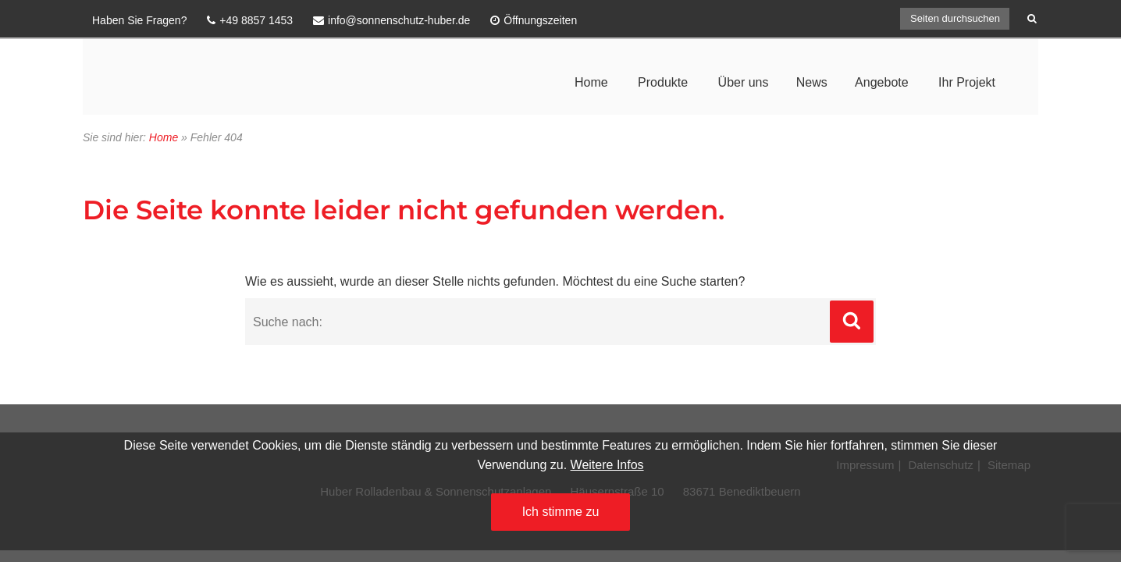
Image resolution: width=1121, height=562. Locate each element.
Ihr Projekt (966, 82)
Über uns (743, 82)
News (811, 82)
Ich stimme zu (561, 511)
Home (591, 82)
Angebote (882, 82)
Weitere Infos (607, 464)
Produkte (663, 82)
